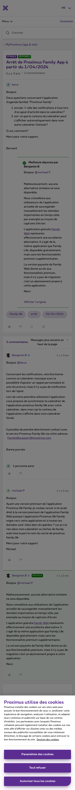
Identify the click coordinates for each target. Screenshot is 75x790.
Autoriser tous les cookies (37, 783)
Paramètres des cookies (37, 756)
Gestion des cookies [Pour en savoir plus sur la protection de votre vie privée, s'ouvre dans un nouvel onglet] (48, 741)
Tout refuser (37, 769)
